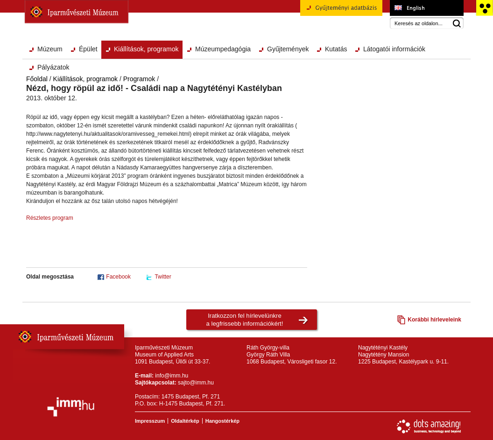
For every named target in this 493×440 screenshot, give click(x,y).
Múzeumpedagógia (223, 49)
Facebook (118, 276)
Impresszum (150, 421)
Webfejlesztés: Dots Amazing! (429, 426)
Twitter (163, 276)
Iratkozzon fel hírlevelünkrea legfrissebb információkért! (244, 319)
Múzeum (50, 49)
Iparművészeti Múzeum (76, 11)
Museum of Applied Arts (426, 8)
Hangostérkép (222, 421)
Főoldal (37, 79)
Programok (139, 79)
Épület (88, 49)
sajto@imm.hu (196, 382)
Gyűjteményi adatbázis (341, 11)
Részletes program (49, 218)
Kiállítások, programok (146, 49)
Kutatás (336, 49)
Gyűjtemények (288, 49)
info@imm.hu (171, 375)
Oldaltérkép (185, 421)
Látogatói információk (394, 49)
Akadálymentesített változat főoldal (484, 8)
